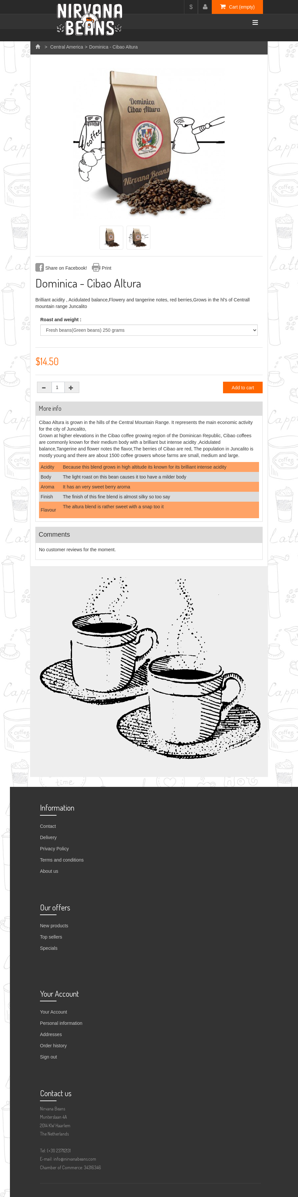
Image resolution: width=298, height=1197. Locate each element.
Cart (237, 7)
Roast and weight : (61, 319)
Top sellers (51, 937)
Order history (53, 1045)
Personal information (61, 1023)
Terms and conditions (62, 860)
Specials (48, 948)
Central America (66, 47)
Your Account (53, 1012)
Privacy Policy (54, 848)
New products (54, 925)
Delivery (48, 837)
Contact (48, 826)
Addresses (51, 1034)
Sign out (48, 1057)
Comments (54, 534)
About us (49, 871)
